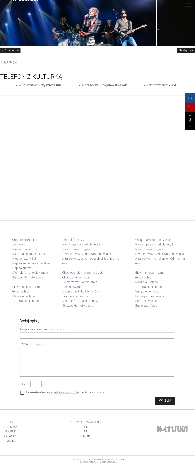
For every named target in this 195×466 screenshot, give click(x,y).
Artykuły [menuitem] (10, 436)
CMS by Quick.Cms (108, 462)
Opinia (32, 344)
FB (190, 98)
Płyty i (8, 62)
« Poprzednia (10, 50)
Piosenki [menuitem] (10, 441)
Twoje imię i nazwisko (42, 329)
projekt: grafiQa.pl (88, 462)
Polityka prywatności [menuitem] (85, 422)
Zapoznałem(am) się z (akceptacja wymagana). (66, 392)
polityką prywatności (65, 392)
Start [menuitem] (10, 422)
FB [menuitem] (85, 431)
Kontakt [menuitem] (86, 436)
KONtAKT (190, 124)
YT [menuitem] (85, 427)
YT (190, 107)
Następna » (186, 50)
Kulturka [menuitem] (10, 427)
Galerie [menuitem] (10, 431)
